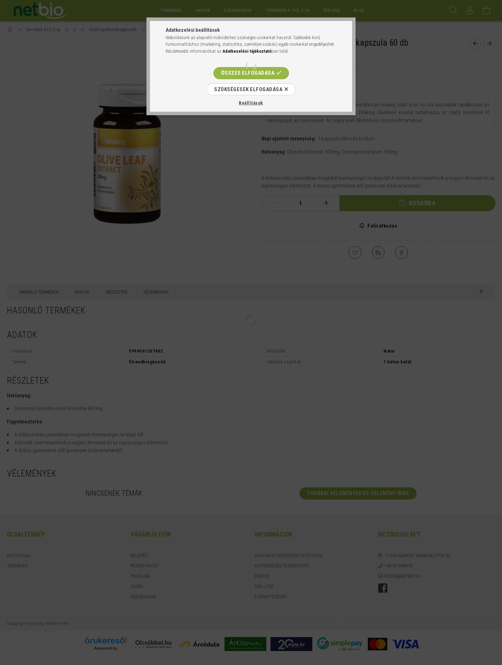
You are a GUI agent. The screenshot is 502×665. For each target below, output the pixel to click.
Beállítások (251, 102)
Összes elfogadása (248, 73)
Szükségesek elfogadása (248, 89)
